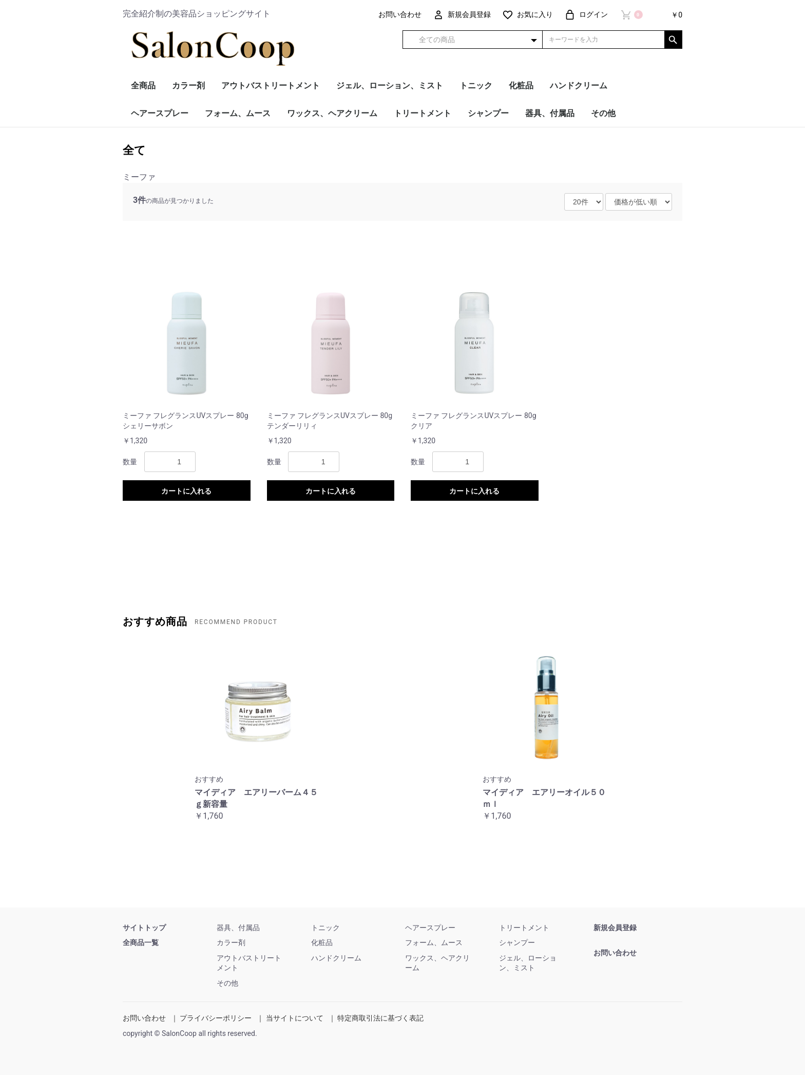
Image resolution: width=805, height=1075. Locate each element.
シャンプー (488, 113)
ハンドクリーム (578, 85)
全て (134, 150)
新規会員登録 (615, 927)
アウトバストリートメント (270, 85)
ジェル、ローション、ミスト (389, 85)
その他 (603, 113)
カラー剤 (188, 85)
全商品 (143, 85)
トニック (475, 85)
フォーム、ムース (238, 113)
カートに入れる (186, 491)
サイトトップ (144, 927)
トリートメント (422, 113)
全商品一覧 (141, 942)
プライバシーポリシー (216, 1018)
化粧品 (521, 85)
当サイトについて (294, 1018)
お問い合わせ (615, 953)
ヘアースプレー (159, 113)
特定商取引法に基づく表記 (380, 1018)
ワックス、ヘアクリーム (332, 113)
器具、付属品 (549, 113)
